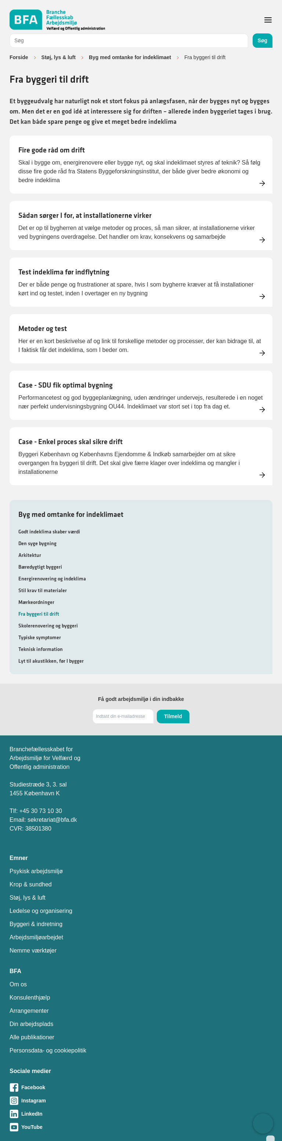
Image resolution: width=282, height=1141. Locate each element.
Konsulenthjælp (30, 997)
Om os (18, 984)
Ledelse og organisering (41, 911)
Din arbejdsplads (31, 1024)
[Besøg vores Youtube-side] (141, 1127)
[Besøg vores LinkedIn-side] (141, 1113)
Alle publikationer (32, 1037)
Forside (19, 57)
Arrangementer (29, 1011)
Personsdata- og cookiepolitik (48, 1050)
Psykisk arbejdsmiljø (36, 871)
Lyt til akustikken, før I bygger (51, 661)
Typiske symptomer (39, 637)
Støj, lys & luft (58, 57)
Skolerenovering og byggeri (48, 625)
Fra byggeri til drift (38, 614)
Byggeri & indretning (36, 924)
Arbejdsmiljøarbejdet (36, 937)
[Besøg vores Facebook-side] (141, 1087)
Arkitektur (29, 555)
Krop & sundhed (31, 884)
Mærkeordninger (36, 602)
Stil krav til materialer (42, 590)
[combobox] (129, 40)
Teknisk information (40, 649)
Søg (262, 40)
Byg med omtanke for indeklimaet (130, 57)
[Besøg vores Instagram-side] (141, 1100)
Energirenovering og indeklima (52, 578)
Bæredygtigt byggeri (40, 567)
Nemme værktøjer (33, 950)
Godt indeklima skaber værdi (49, 531)
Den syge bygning (37, 543)
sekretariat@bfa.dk (52, 820)
